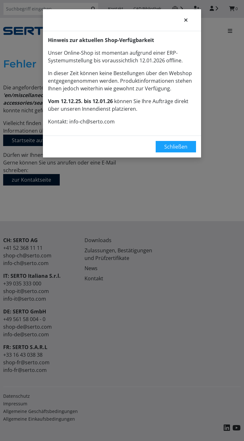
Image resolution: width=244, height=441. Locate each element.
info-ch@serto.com (92, 121)
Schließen (175, 146)
